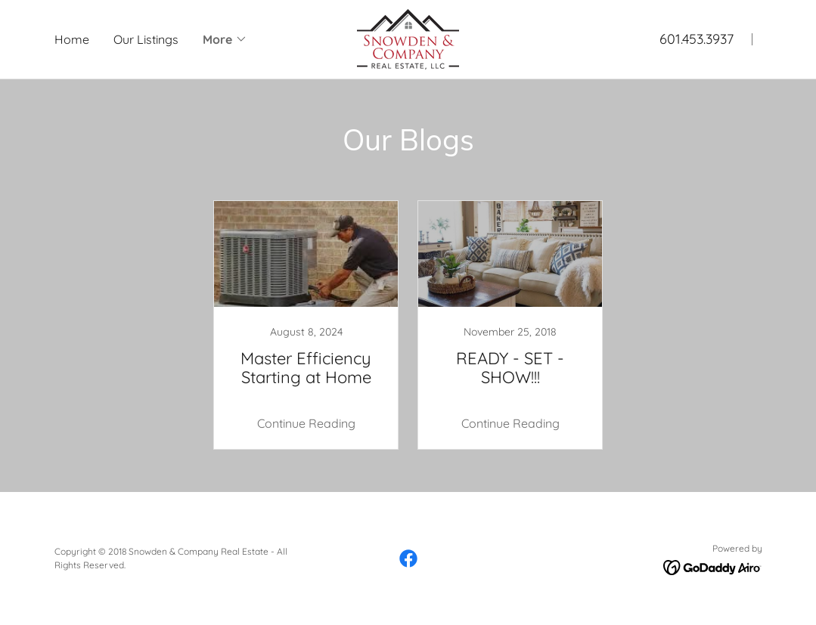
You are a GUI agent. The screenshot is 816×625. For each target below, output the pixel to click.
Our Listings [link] (145, 39)
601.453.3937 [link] (696, 39)
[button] (225, 39)
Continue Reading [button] (306, 423)
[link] (408, 37)
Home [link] (71, 39)
